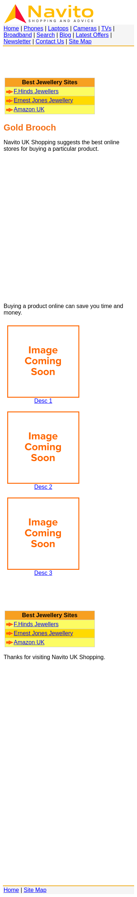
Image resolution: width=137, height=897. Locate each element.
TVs (106, 28)
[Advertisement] (50, 65)
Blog (65, 35)
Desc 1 (43, 398)
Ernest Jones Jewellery (39, 100)
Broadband (18, 35)
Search (45, 35)
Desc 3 (43, 570)
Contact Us (50, 41)
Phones (33, 28)
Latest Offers (92, 35)
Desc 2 (43, 484)
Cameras (85, 28)
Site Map (80, 41)
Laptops (58, 28)
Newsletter (17, 41)
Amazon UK (25, 109)
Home (11, 28)
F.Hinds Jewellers (32, 91)
